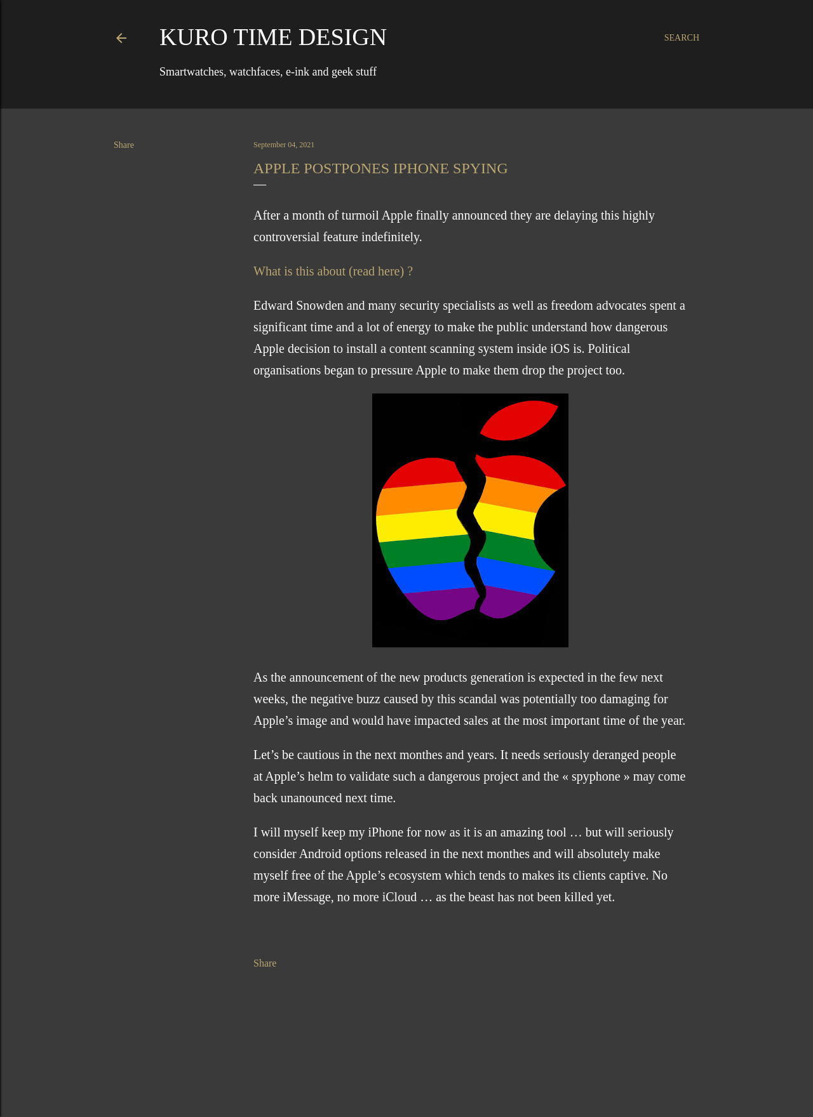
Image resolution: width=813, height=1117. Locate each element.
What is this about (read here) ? (333, 271)
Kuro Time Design (273, 36)
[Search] (681, 38)
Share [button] (124, 145)
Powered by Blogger (406, 1077)
